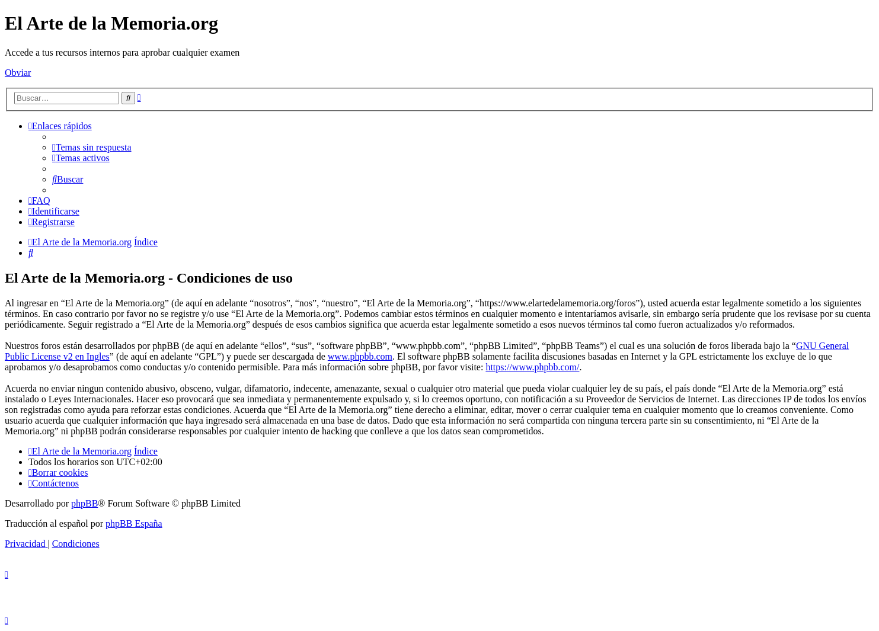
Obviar (18, 73)
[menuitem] (92, 147)
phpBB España (134, 523)
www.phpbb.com (360, 356)
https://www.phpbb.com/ (532, 367)
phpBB (84, 503)
